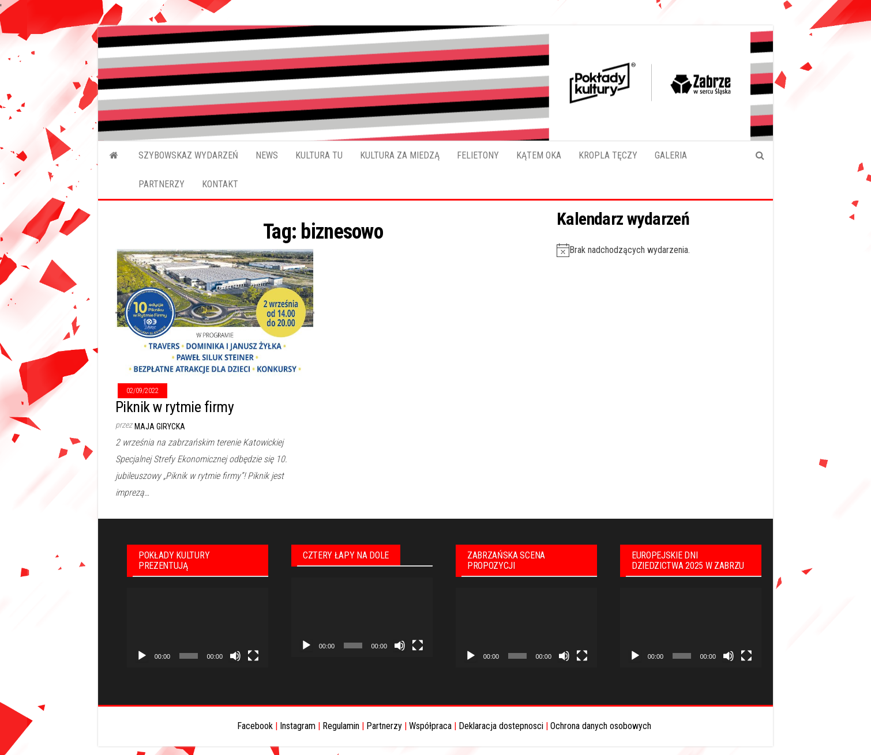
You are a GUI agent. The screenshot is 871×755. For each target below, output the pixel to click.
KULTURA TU (319, 155)
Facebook (255, 725)
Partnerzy (384, 725)
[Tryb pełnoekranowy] (253, 656)
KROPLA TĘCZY (608, 155)
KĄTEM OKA (538, 155)
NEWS (267, 155)
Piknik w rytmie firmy (174, 407)
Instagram (298, 725)
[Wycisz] (235, 656)
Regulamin (340, 725)
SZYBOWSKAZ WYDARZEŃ (188, 155)
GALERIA (671, 155)
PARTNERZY (161, 184)
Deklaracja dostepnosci (501, 725)
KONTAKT (220, 184)
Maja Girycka (159, 426)
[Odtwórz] (142, 656)
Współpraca (430, 725)
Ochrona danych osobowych (600, 725)
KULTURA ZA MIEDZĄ (400, 155)
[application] (197, 627)
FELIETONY (478, 155)
